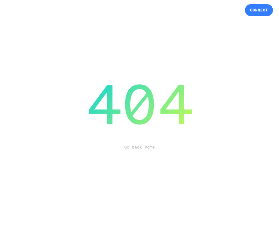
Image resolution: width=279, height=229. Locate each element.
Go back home (139, 147)
